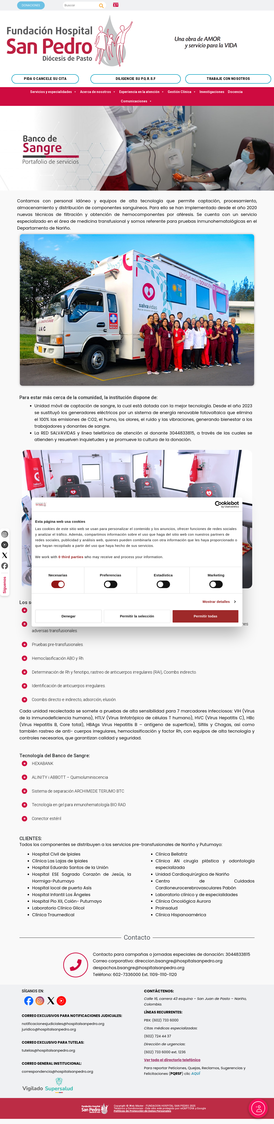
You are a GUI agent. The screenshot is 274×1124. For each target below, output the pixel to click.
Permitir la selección (137, 616)
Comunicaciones (136, 101)
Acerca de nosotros (98, 91)
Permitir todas (205, 616)
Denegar (68, 616)
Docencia (235, 92)
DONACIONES (31, 5)
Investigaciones (212, 92)
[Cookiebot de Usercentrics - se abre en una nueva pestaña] (218, 504)
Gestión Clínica (182, 91)
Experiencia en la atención (141, 91)
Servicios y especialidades (53, 91)
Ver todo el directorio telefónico (172, 1059)
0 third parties (71, 557)
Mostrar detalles (216, 602)
